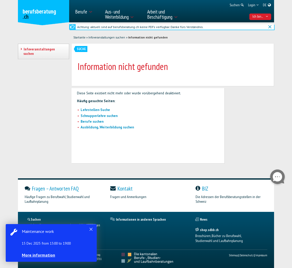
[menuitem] (87, 11)
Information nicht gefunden (148, 37)
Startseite (79, 37)
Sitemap (233, 255)
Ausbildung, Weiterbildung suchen (107, 127)
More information (39, 255)
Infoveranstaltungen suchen (106, 37)
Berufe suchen (92, 121)
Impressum (261, 255)
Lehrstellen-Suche (95, 110)
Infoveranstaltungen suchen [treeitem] (39, 51)
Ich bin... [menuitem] (260, 16)
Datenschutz (247, 255)
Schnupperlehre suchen (99, 116)
